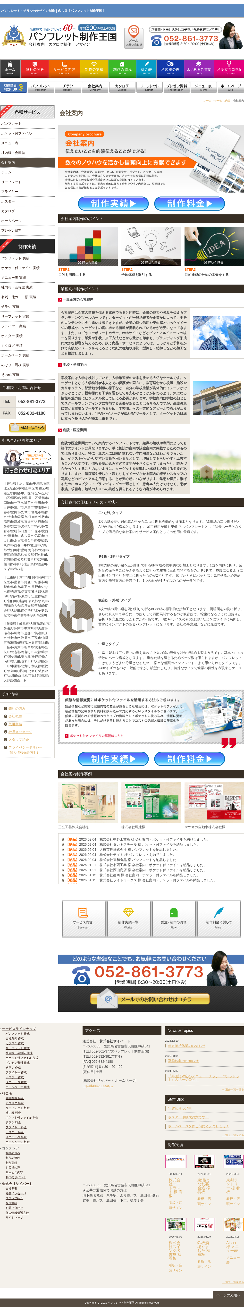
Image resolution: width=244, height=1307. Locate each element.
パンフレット (11, 124)
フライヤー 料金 (16, 1127)
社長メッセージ (20, 732)
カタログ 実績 (12, 345)
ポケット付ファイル (16, 133)
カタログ (8, 211)
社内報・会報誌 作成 (19, 1053)
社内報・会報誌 (13, 153)
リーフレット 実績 (15, 316)
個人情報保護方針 (17, 1212)
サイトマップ (14, 1217)
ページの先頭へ (228, 1295)
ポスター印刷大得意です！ (188, 1117)
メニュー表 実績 (13, 277)
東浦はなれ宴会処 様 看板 (203, 1186)
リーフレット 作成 (18, 1048)
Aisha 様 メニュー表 (232, 1247)
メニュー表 (9, 143)
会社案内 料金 (15, 1098)
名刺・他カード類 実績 (18, 297)
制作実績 (11, 1162)
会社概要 (15, 716)
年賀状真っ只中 (180, 1108)
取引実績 (15, 724)
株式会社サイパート (17, 1184)
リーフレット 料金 (18, 1108)
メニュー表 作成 (16, 1082)
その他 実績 (10, 375)
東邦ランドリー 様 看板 (233, 1186)
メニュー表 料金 (16, 1137)
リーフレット (11, 182)
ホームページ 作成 (18, 1087)
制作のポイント (16, 1177)
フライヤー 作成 (16, 1072)
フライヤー (9, 192)
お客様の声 (13, 1167)
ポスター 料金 (15, 1132)
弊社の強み (16, 708)
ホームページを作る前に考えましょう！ (198, 1126)
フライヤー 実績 (13, 326)
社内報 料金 (13, 1112)
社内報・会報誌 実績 (17, 287)
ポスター (8, 201)
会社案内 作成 (15, 1038)
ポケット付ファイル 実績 (20, 268)
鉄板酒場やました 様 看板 (203, 1248)
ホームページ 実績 (15, 355)
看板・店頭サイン (175, 1205)
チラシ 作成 (13, 1067)
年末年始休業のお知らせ (186, 1045)
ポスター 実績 (12, 336)
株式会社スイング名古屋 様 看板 (175, 1250)
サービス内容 (222, 100)
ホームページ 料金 (18, 1142)
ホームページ (11, 221)
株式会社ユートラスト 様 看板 (176, 1188)
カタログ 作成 (15, 1043)
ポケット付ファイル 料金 (22, 1117)
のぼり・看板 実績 (15, 365)
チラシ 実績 (10, 307)
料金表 (7, 1093)
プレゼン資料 (11, 230)
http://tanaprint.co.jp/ (98, 1086)
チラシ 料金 (13, 1122)
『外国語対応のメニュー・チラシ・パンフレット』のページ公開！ (203, 1077)
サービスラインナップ (19, 1029)
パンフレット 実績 (15, 258)
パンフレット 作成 (18, 1033)
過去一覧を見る (234, 1089)
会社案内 (8, 162)
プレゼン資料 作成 (18, 1062)
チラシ (6, 172)
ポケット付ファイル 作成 (22, 1058)
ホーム (207, 100)
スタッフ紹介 (18, 740)
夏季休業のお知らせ (183, 1060)
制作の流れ (13, 1158)
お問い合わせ (14, 1208)
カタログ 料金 (15, 1103)
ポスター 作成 (15, 1077)
